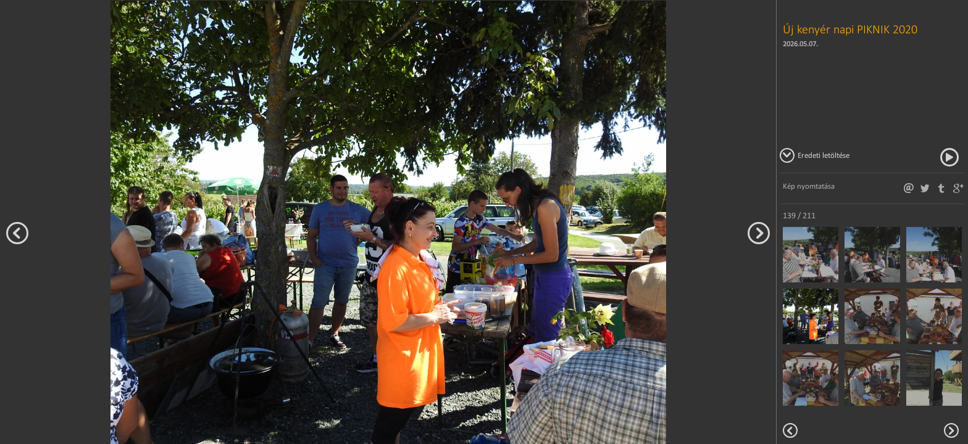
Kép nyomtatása (809, 186)
